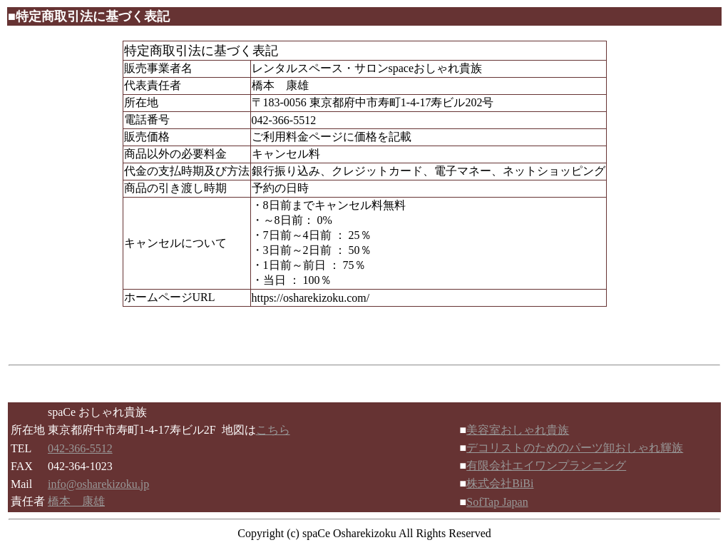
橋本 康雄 (76, 501)
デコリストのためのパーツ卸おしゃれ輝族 (574, 448)
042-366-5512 (80, 448)
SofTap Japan (497, 502)
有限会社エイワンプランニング (546, 465)
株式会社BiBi (499, 483)
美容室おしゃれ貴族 (517, 430)
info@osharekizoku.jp (98, 484)
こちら (273, 430)
